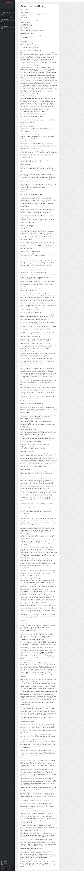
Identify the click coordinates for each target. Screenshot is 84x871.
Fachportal (3, 23)
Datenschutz (8, 866)
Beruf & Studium (4, 10)
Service (2, 28)
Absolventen (4, 21)
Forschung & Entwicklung (6, 17)
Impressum (3, 866)
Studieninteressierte (5, 12)
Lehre (2, 14)
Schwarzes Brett (4, 26)
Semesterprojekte (5, 19)
